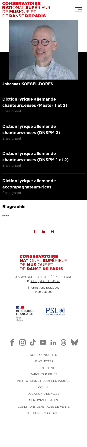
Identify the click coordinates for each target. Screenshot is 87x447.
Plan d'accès (43, 307)
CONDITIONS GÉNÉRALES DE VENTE (44, 422)
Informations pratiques (43, 303)
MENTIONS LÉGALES (43, 415)
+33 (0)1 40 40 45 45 (45, 296)
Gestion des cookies (43, 428)
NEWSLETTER (44, 377)
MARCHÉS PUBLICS (43, 389)
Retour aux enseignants (28, 29)
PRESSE (43, 402)
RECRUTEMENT (43, 383)
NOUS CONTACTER (43, 370)
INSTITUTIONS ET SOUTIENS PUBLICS (43, 396)
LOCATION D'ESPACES (43, 409)
